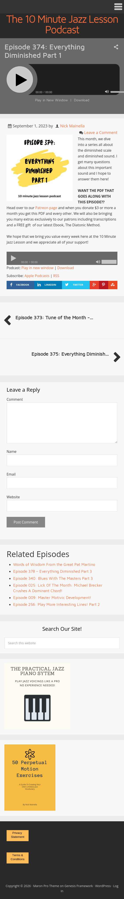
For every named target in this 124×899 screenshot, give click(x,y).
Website (13, 497)
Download (81, 100)
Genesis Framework (78, 886)
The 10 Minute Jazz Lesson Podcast (62, 24)
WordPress (103, 886)
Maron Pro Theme (46, 886)
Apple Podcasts (36, 275)
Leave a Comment (100, 132)
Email (11, 474)
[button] (62, 6)
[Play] (20, 79)
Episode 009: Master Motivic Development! (52, 597)
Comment (15, 399)
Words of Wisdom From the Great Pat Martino (54, 564)
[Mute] (107, 92)
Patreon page (46, 207)
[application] (62, 258)
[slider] (62, 258)
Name (11, 451)
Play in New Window (51, 100)
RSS (56, 275)
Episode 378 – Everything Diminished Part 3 (52, 571)
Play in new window (37, 267)
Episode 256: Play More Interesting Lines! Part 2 (56, 604)
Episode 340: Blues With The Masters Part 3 (53, 578)
